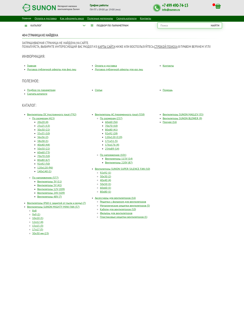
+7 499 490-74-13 (175, 5)
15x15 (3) (37, 225)
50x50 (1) (105, 184)
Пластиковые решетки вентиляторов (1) (123, 217)
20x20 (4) (42, 122)
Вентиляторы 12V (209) (51, 189)
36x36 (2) (42, 137)
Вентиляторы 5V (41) (49, 185)
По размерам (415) (43, 118)
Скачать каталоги (126, 18)
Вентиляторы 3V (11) (49, 181)
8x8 (34, 210)
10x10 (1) (37, 218)
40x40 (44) (43, 144)
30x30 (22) (43, 129)
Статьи (98, 90)
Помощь (167, 90)
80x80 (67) (43, 160)
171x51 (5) (111, 141)
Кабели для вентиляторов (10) (118, 209)
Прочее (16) (170, 122)
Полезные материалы (100, 18)
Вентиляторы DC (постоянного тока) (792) (51, 114)
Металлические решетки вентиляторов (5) (125, 205)
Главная (31, 65)
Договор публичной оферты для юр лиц (119, 69)
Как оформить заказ (72, 18)
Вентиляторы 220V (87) (119, 162)
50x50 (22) (43, 148)
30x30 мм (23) (40, 233)
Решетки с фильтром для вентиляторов (123, 201)
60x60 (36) (111, 122)
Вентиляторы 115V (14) (119, 158)
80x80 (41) (111, 129)
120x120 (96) (45, 167)
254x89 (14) (112, 148)
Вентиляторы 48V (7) (49, 196)
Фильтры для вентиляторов (116, 213)
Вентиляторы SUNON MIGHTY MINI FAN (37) (53, 206)
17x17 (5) (37, 229)
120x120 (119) (113, 137)
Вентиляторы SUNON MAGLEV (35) (183, 114)
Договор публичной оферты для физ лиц (51, 69)
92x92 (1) (105, 172)
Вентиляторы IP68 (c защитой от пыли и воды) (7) (56, 203)
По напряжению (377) (45, 177)
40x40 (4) (105, 180)
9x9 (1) (36, 214)
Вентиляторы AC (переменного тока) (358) (120, 114)
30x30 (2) (105, 176)
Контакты (145, 18)
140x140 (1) (44, 171)
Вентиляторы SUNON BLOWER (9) (182, 118)
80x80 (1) (105, 191)
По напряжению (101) (113, 155)
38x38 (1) (42, 141)
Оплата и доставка (46, 18)
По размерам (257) (111, 118)
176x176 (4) (112, 144)
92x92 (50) (43, 163)
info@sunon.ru (171, 9)
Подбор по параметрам (41, 90)
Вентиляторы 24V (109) (51, 192)
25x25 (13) (43, 125)
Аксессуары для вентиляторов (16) (115, 198)
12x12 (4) (37, 222)
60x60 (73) (43, 152)
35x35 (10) (43, 133)
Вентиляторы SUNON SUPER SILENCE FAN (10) (122, 168)
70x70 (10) (43, 156)
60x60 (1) (105, 187)
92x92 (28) (111, 133)
